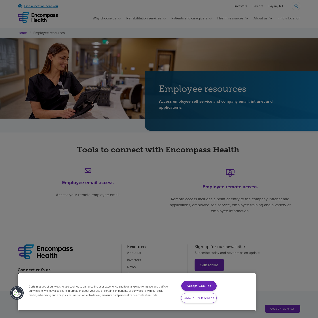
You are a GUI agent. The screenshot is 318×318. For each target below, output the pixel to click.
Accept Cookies (199, 285)
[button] (17, 293)
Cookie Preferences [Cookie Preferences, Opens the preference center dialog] (199, 297)
